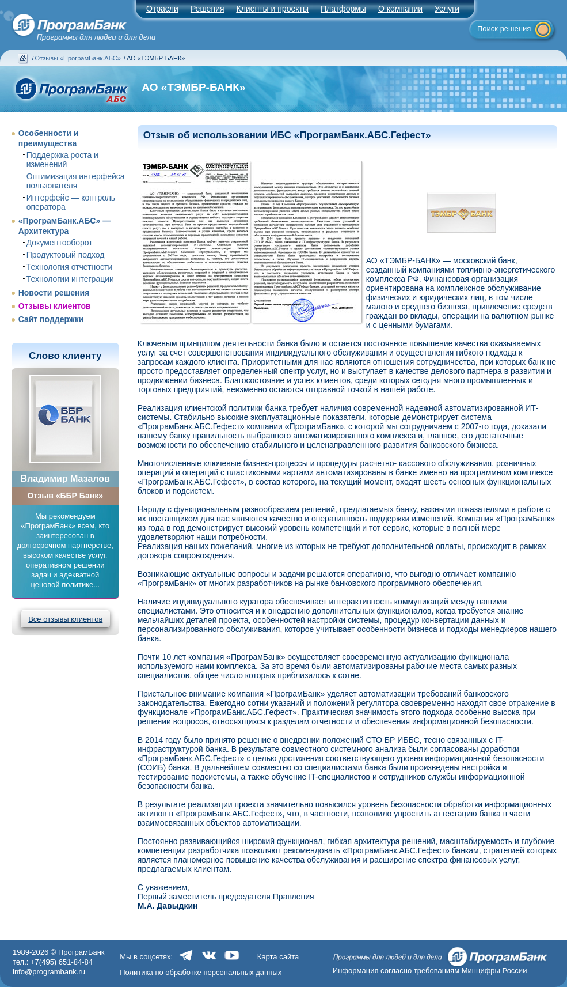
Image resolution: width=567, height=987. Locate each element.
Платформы (343, 8)
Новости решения (54, 292)
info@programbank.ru (49, 971)
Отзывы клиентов (54, 306)
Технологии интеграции (70, 278)
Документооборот (59, 242)
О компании (400, 8)
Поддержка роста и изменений (62, 159)
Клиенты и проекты (273, 8)
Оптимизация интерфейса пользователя (75, 181)
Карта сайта (278, 956)
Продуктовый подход (65, 254)
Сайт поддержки (51, 319)
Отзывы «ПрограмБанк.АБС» (78, 58)
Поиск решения (504, 28)
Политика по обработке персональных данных (200, 972)
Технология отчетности (69, 266)
